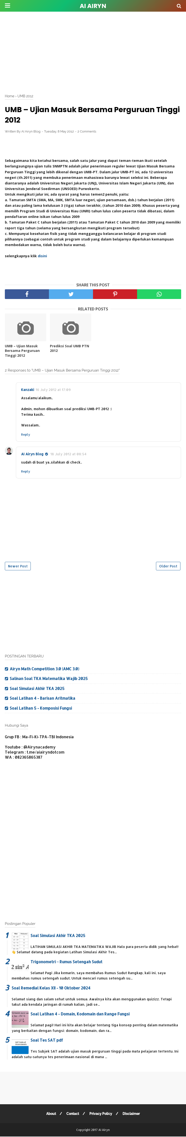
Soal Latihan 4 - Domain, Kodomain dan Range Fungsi (80, 1013)
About (51, 1114)
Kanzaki (27, 390)
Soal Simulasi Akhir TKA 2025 (37, 688)
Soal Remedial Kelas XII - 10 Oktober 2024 (51, 987)
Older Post (168, 566)
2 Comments (87, 131)
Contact (72, 1114)
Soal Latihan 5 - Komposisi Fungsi (41, 708)
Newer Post (18, 566)
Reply (25, 434)
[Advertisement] (95, 51)
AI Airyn (93, 6)
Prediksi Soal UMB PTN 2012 (69, 348)
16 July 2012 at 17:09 (53, 390)
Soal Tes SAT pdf (47, 1040)
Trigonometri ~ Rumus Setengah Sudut (66, 961)
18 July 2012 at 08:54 (68, 454)
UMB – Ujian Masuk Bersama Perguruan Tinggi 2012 (22, 351)
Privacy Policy (100, 1114)
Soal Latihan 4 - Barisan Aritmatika (42, 698)
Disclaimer (131, 1114)
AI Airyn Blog (32, 454)
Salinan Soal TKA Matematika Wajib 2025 (49, 678)
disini (42, 256)
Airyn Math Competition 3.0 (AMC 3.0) (44, 668)
